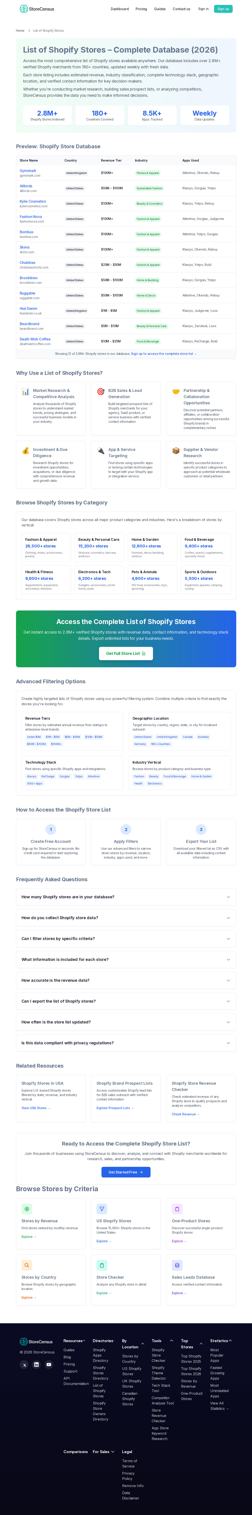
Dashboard (120, 9)
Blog (67, 1357)
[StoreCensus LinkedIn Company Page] (36, 1364)
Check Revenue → (186, 1114)
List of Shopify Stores (99, 1390)
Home (20, 30)
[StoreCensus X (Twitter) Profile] (24, 1364)
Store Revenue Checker (159, 1415)
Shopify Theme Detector (159, 1373)
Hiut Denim (28, 308)
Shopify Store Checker (159, 1355)
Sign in (203, 9)
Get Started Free (126, 1172)
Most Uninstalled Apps (219, 1390)
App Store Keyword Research (160, 1433)
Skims (25, 247)
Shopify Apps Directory (100, 1355)
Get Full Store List (126, 653)
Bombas (26, 232)
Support (70, 1371)
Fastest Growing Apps (217, 1373)
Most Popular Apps (217, 1355)
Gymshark (28, 170)
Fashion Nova (31, 216)
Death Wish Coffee (35, 339)
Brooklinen (29, 278)
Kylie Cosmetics (33, 201)
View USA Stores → (36, 1108)
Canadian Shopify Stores (129, 1398)
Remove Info (132, 1485)
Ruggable (28, 293)
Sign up (223, 9)
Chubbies (28, 262)
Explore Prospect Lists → (115, 1108)
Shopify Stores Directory (100, 1373)
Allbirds (26, 186)
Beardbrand (29, 324)
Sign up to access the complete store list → (164, 354)
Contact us (181, 9)
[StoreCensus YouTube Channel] (48, 1364)
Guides (160, 9)
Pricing (141, 9)
